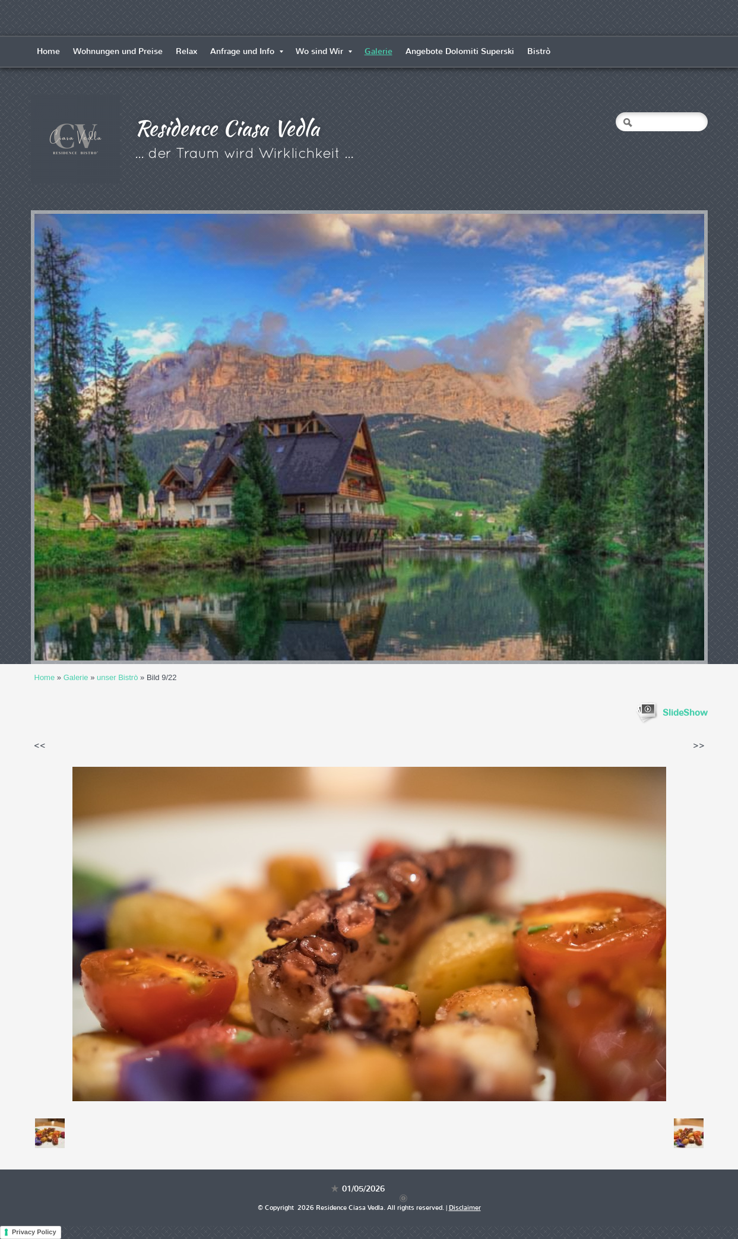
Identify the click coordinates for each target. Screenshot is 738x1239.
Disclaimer (465, 1207)
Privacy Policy (34, 1231)
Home (48, 51)
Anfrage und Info (246, 51)
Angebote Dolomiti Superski (460, 51)
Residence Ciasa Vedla (227, 127)
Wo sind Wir (324, 51)
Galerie (378, 51)
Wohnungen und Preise (118, 51)
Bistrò (538, 51)
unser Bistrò (117, 677)
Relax (186, 51)
